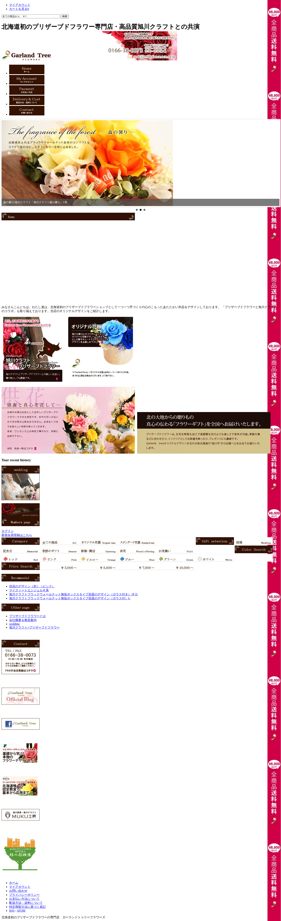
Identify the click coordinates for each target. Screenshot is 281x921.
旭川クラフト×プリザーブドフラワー (34, 627)
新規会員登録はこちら (17, 535)
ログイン (8, 531)
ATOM (21, 910)
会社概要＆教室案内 (23, 620)
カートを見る (19, 8)
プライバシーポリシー (24, 894)
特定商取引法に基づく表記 (27, 906)
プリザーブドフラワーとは (27, 616)
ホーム (13, 882)
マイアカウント (19, 4)
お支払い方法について (24, 898)
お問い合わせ (18, 890)
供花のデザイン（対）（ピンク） (32, 586)
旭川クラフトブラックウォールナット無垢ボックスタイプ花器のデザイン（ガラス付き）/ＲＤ (73, 594)
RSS (11, 910)
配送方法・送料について (26, 902)
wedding (14, 624)
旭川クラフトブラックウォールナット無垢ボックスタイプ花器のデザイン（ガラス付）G (69, 598)
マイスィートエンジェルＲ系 (29, 590)
